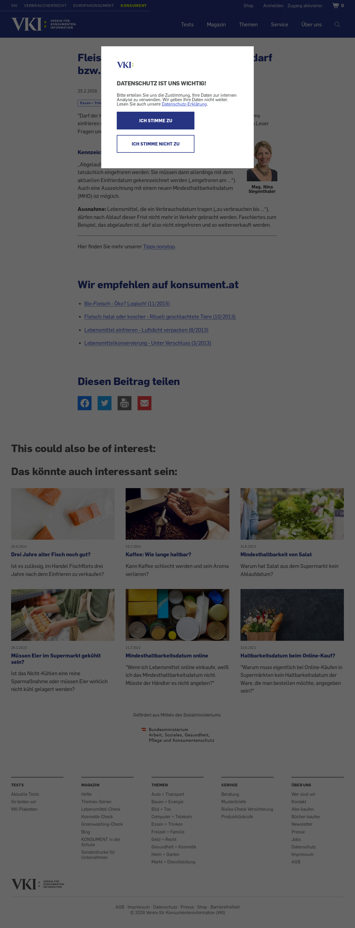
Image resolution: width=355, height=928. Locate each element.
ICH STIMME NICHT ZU (155, 144)
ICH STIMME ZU (155, 120)
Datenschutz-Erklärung (184, 104)
